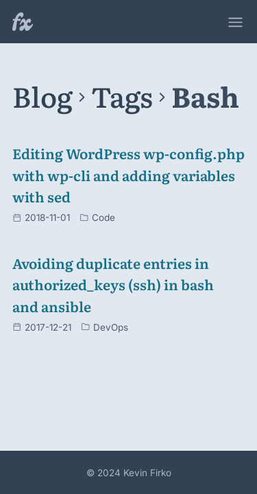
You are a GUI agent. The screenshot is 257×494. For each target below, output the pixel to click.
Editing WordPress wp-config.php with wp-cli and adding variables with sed (128, 175)
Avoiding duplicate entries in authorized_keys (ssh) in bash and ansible (113, 284)
